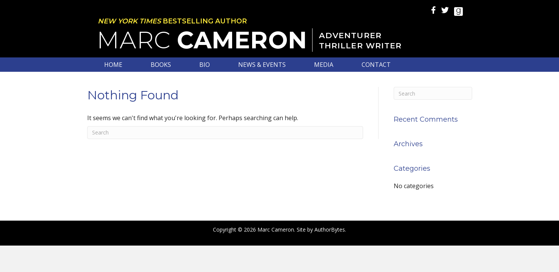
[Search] (225, 132)
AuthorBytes (329, 229)
